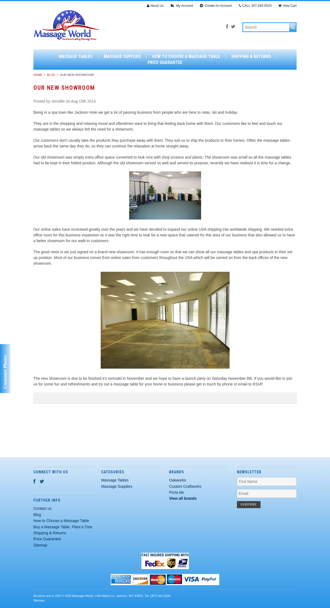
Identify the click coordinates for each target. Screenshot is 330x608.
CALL (255, 6)
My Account (182, 6)
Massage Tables (76, 56)
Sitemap (40, 545)
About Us (155, 6)
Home (37, 74)
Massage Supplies (122, 56)
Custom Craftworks (185, 486)
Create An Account (216, 6)
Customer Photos (5, 372)
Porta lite (176, 492)
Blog (51, 74)
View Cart (287, 6)
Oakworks (177, 480)
